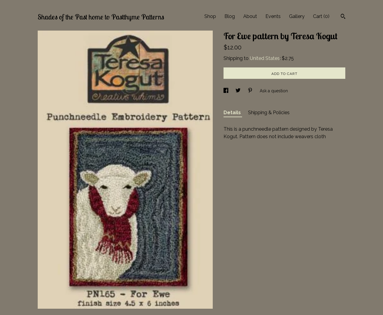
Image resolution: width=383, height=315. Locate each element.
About (250, 16)
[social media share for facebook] (227, 90)
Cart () (321, 16)
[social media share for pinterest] (251, 90)
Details (233, 112)
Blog (229, 16)
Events (273, 16)
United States (265, 58)
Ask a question (274, 90)
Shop (210, 16)
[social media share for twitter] (238, 90)
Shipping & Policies (269, 112)
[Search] (343, 17)
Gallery (297, 16)
